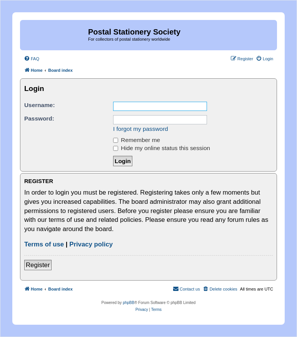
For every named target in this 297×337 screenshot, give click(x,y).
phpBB (128, 303)
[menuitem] (31, 58)
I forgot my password (140, 129)
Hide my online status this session (161, 148)
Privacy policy (91, 244)
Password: (39, 118)
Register (38, 265)
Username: (39, 105)
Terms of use (44, 244)
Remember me (136, 140)
